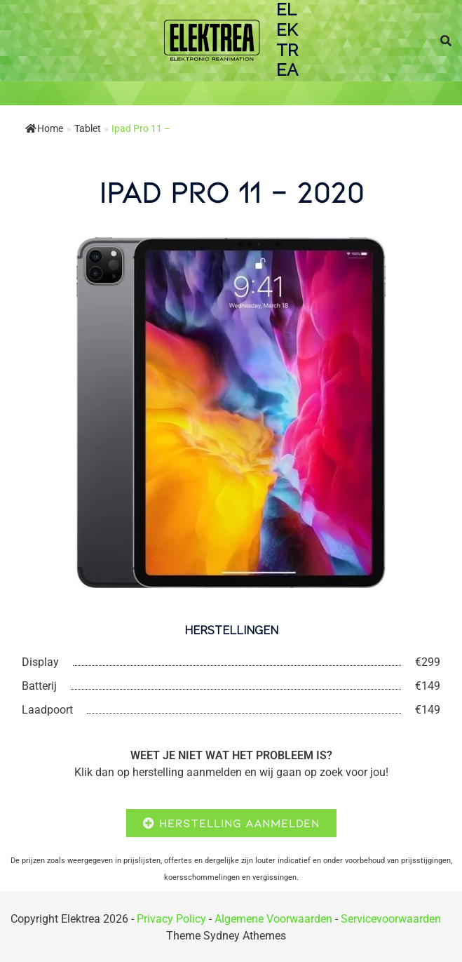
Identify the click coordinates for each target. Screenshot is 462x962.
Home (44, 128)
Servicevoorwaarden (391, 919)
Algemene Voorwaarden (273, 919)
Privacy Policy (171, 919)
